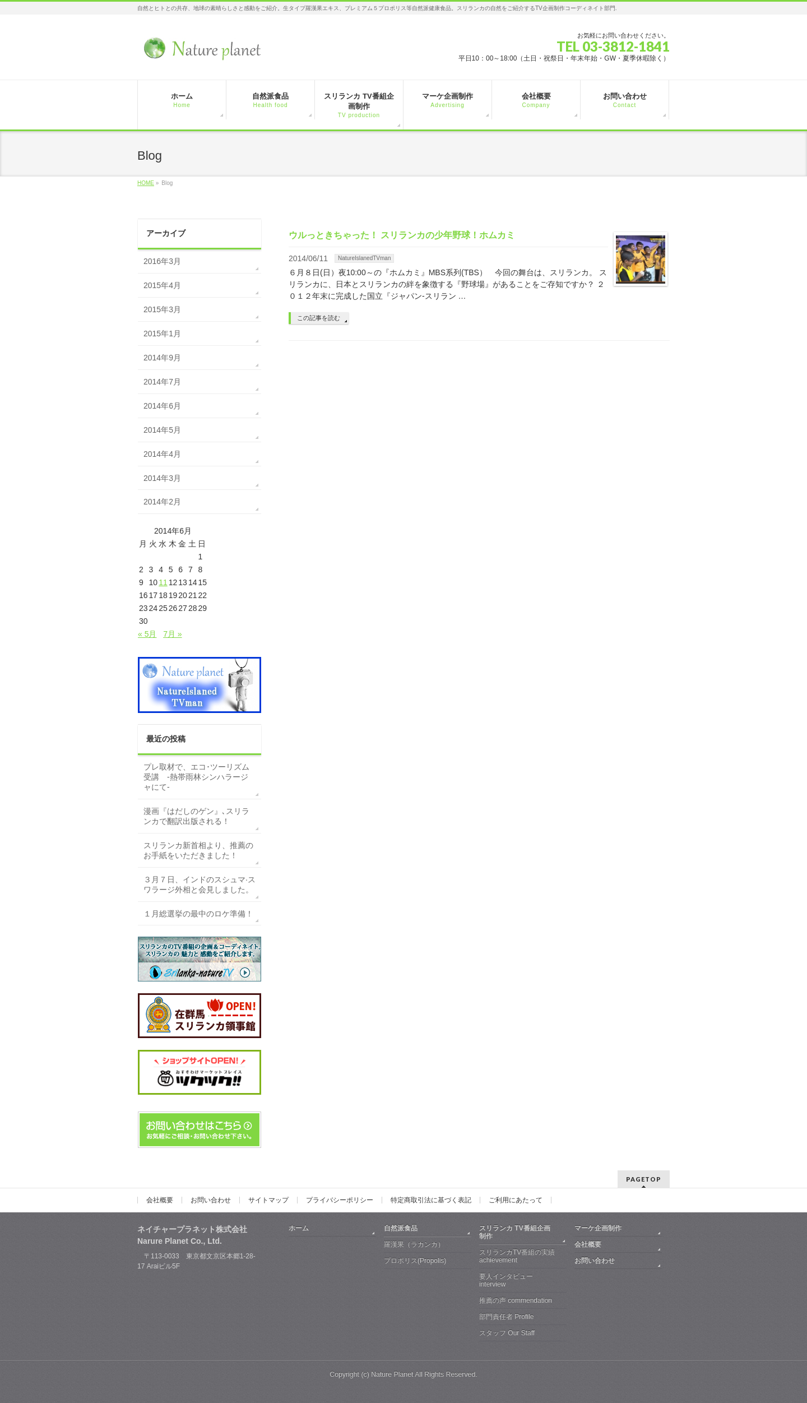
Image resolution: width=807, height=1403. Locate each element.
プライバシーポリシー (339, 1200)
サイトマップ (268, 1200)
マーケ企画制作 (598, 1228)
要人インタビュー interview (506, 1280)
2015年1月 (162, 333)
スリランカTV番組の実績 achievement (517, 1256)
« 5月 (147, 633)
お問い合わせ (211, 1200)
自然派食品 (401, 1228)
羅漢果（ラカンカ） (414, 1244)
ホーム (299, 1228)
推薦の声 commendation (515, 1300)
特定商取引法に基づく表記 (431, 1200)
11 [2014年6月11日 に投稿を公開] (163, 582)
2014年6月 (162, 405)
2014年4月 (162, 454)
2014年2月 (162, 501)
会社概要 (159, 1200)
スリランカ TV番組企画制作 (514, 1232)
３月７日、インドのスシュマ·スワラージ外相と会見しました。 (199, 884)
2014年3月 (162, 478)
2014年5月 (162, 429)
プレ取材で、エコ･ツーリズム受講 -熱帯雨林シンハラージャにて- (196, 776)
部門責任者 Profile (506, 1317)
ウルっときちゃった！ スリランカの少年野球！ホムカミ (402, 235)
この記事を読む (318, 317)
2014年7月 (162, 381)
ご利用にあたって (515, 1200)
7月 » (172, 633)
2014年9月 (162, 357)
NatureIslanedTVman (364, 258)
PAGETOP (643, 1179)
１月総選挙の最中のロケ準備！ (198, 913)
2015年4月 (162, 285)
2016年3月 (162, 261)
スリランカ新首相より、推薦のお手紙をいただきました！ (198, 850)
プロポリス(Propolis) (415, 1261)
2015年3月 (162, 309)
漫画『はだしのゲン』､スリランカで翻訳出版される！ (196, 816)
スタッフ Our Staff (507, 1333)
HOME (145, 183)
